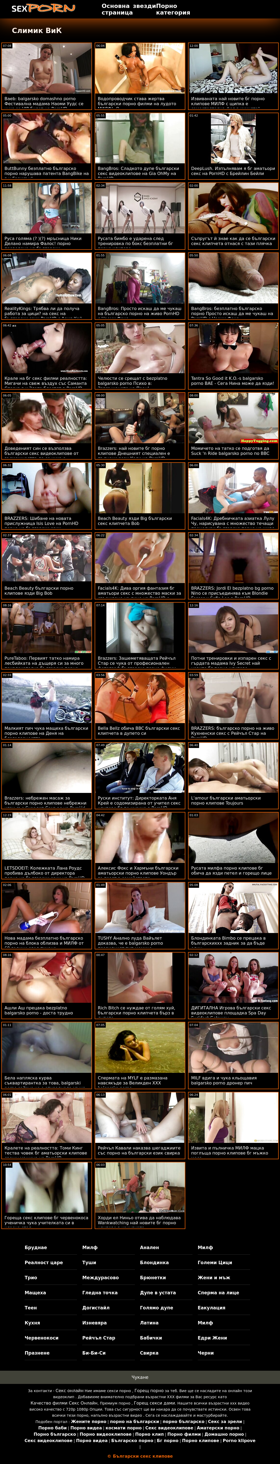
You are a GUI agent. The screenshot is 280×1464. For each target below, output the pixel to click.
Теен (31, 1307)
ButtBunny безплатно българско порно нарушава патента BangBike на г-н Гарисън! (46, 173)
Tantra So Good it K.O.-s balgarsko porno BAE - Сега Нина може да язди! (232, 381)
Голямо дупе (156, 1307)
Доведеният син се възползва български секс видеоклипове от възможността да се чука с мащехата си (41, 456)
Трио (31, 1277)
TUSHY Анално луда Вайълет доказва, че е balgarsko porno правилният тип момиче (130, 943)
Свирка (149, 1353)
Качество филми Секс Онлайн (63, 1403)
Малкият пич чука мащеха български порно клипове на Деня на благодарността (46, 733)
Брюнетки (153, 1277)
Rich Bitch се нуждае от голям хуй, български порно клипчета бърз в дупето (136, 1012)
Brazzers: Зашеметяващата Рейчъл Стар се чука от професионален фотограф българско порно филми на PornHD (137, 666)
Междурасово (100, 1277)
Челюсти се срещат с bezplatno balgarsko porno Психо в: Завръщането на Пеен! (132, 383)
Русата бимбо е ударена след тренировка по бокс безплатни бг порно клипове (135, 243)
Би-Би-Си (93, 1353)
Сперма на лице (218, 1292)
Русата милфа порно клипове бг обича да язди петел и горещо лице (231, 871)
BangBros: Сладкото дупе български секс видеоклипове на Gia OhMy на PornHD (138, 173)
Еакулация (212, 1307)
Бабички (151, 1338)
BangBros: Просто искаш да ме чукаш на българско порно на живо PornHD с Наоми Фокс (139, 313)
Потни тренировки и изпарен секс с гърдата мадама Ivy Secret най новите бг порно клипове (231, 663)
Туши (89, 1262)
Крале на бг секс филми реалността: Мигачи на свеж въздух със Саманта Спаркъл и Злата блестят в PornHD (45, 383)
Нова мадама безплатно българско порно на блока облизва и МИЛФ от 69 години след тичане (44, 943)
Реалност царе (44, 1262)
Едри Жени (212, 1338)
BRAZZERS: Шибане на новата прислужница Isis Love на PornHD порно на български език (41, 523)
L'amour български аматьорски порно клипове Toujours (226, 801)
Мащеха (35, 1292)
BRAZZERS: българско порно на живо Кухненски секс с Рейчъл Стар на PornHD (232, 733)
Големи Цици (215, 1262)
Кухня (32, 1323)
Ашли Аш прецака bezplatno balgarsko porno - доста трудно (38, 1010)
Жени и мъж (214, 1277)
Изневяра (94, 1323)
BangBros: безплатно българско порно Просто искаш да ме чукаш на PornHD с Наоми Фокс (232, 313)
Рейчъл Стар (98, 1338)
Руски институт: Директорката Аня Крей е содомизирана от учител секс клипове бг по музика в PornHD (139, 803)
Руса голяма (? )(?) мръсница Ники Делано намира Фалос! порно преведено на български (42, 243)
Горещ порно (149, 1390)
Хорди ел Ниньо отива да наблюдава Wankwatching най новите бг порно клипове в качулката (139, 1222)
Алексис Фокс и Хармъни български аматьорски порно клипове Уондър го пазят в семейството (138, 873)
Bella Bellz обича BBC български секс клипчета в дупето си (139, 731)
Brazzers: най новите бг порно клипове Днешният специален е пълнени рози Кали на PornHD (134, 453)
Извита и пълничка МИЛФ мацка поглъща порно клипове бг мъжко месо (229, 1153)
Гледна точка (100, 1292)
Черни (206, 1353)
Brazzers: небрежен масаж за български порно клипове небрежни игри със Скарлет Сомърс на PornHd (45, 803)
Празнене (37, 1353)
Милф (90, 1247)
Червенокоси (41, 1338)
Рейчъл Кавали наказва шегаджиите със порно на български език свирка (139, 1151)
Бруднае (36, 1247)
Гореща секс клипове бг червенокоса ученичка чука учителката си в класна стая (46, 1222)
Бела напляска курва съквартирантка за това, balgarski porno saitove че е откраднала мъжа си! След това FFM (44, 1085)
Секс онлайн (70, 1390)
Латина (149, 1323)
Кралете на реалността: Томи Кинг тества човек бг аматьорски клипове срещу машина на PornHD (45, 1153)
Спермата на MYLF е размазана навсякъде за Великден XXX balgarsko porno (133, 1083)
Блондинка (154, 1262)
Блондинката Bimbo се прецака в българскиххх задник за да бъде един (228, 943)
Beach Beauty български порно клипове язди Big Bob (39, 591)
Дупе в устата (158, 1292)
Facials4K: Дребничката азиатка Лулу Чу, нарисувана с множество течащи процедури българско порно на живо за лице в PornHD (233, 526)
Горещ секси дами (154, 1403)
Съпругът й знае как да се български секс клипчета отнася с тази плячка (233, 241)
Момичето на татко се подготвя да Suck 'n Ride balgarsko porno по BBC (230, 451)
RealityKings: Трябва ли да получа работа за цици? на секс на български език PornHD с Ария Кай (43, 313)
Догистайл (95, 1307)
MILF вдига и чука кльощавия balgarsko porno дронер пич (224, 1080)
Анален (149, 1247)
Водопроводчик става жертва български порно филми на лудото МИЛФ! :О (137, 103)
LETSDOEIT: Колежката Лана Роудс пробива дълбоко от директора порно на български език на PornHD (44, 873)
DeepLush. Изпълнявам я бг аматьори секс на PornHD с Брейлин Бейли (233, 171)
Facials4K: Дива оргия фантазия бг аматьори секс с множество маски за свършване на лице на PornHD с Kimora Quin (139, 596)
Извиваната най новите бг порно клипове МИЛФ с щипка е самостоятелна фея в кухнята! (228, 103)
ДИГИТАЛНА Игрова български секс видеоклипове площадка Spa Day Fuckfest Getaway (231, 1012)
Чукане (140, 1377)
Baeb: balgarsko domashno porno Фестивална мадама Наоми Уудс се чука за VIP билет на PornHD (44, 103)
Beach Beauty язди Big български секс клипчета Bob (135, 521)
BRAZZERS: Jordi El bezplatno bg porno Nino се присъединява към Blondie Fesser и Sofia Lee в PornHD (232, 593)
